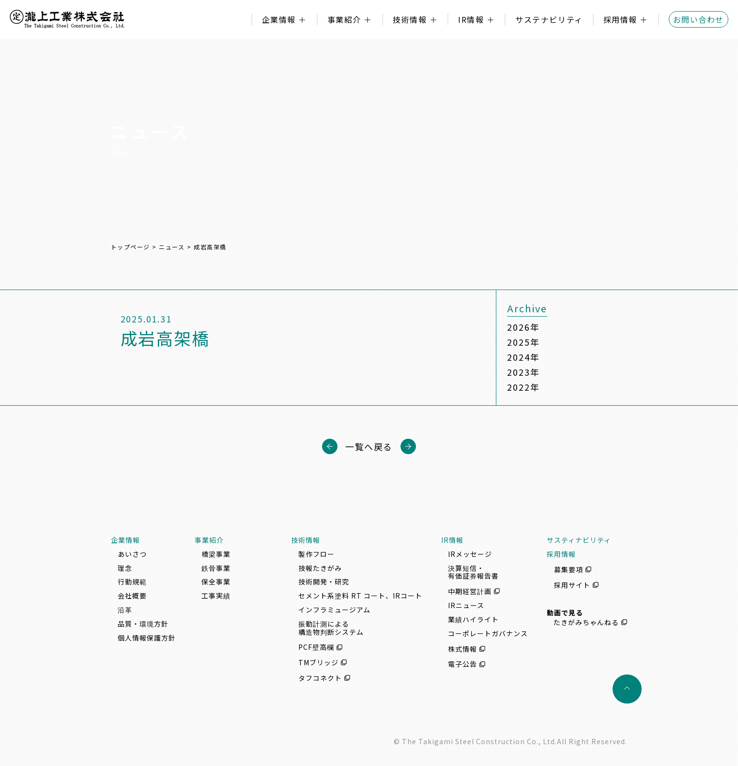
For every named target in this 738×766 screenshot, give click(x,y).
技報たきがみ (320, 568)
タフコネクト (320, 678)
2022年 (523, 387)
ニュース (171, 247)
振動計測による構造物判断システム (331, 628)
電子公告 (462, 664)
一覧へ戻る (369, 446)
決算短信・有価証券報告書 (473, 572)
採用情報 (620, 19)
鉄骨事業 (216, 568)
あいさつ (132, 554)
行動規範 (132, 581)
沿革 (125, 609)
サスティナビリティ (579, 540)
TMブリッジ (318, 662)
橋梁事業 (216, 554)
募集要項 (568, 569)
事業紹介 (344, 19)
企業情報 (279, 19)
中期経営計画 (470, 591)
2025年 (523, 342)
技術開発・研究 (323, 581)
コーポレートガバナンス (488, 633)
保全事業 (216, 581)
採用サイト (572, 585)
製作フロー (316, 554)
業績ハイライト (473, 619)
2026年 (523, 327)
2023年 (523, 372)
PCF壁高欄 (316, 647)
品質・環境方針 (143, 623)
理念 (125, 568)
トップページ (130, 247)
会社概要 (132, 595)
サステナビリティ (549, 19)
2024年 (523, 357)
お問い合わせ (698, 19)
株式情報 (462, 649)
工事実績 (216, 595)
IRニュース (466, 605)
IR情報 (471, 19)
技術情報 (410, 19)
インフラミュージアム (334, 609)
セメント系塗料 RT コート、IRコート (360, 595)
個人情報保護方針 (147, 638)
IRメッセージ (470, 554)
